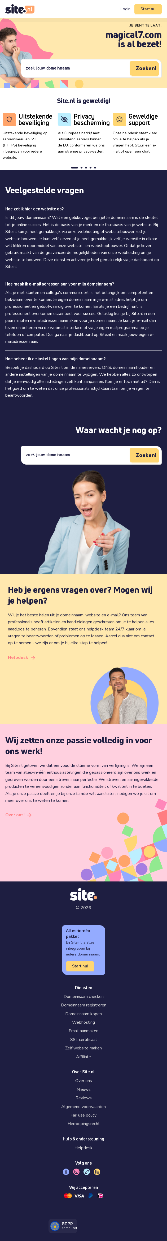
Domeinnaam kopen (83, 1014)
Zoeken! (146, 68)
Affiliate (83, 1057)
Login (125, 9)
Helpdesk (18, 657)
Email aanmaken (83, 1031)
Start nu (148, 9)
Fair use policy (83, 1115)
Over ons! (15, 815)
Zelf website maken (83, 1048)
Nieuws (84, 1089)
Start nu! (80, 966)
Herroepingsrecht (84, 1124)
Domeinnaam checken (84, 997)
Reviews (84, 1098)
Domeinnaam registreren (83, 1005)
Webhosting (83, 1022)
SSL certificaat (83, 1040)
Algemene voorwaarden (83, 1107)
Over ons (83, 1081)
